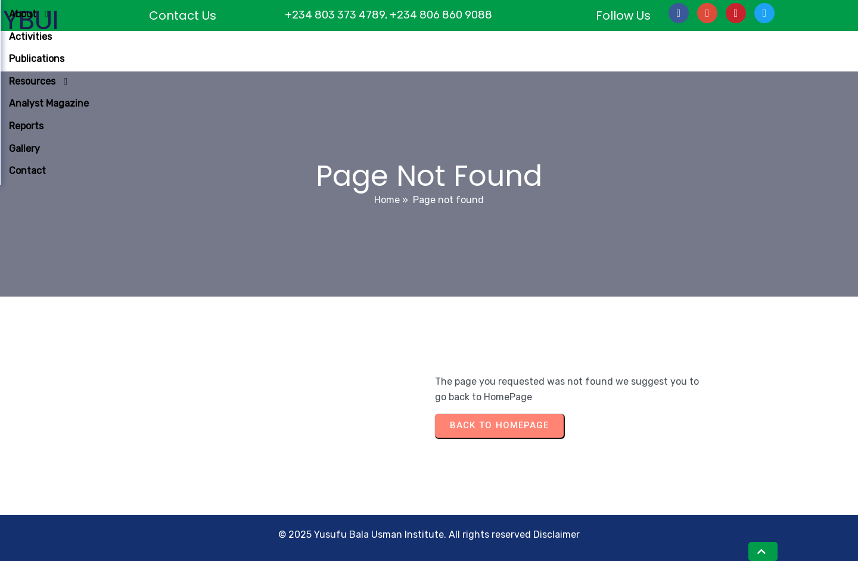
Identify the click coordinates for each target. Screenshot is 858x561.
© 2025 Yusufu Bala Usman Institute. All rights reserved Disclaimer (429, 534)
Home (387, 199)
